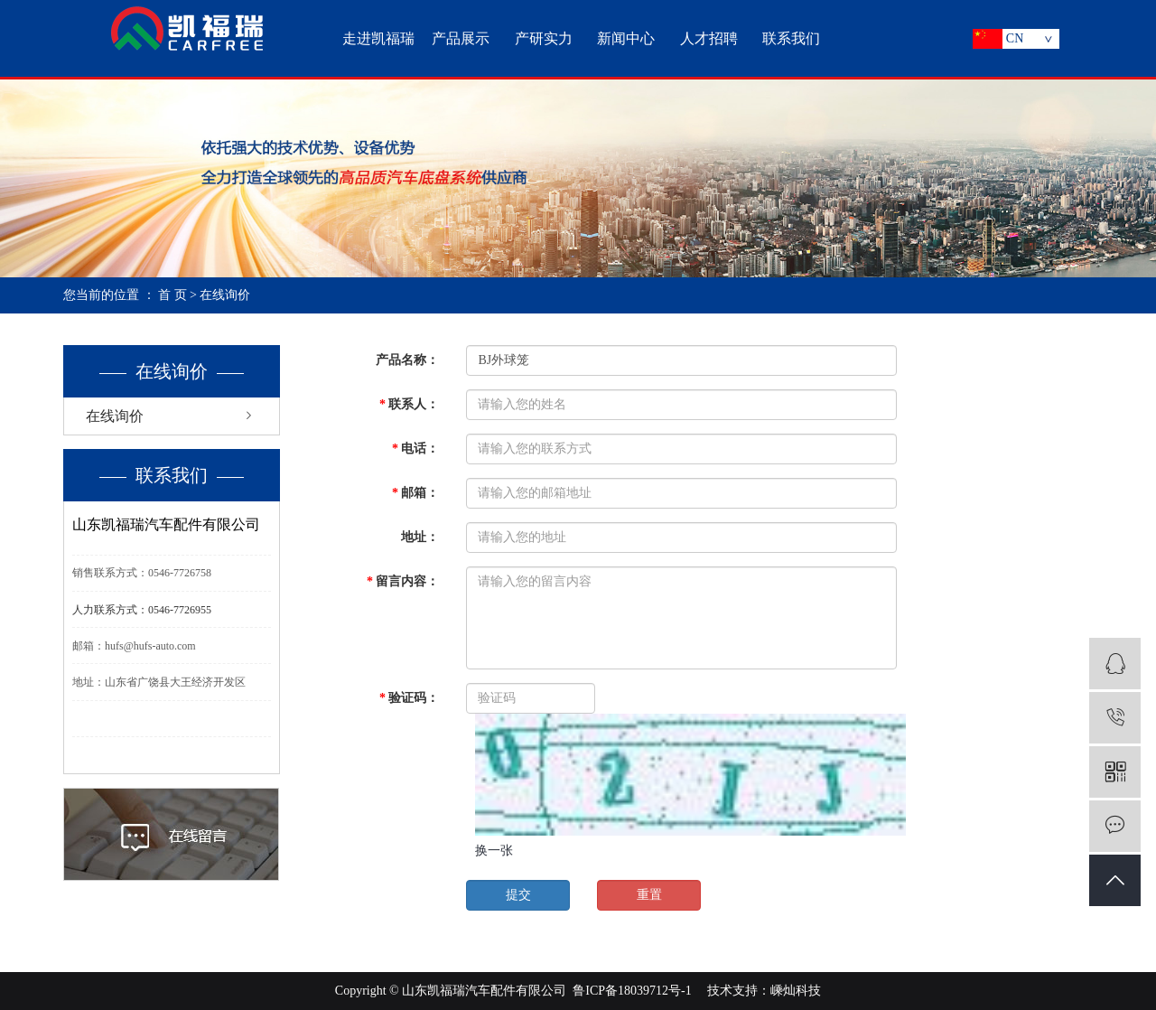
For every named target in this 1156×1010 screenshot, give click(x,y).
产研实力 (544, 38)
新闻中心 (626, 38)
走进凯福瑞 (378, 38)
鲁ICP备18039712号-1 (632, 990)
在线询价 (115, 416)
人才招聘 (709, 38)
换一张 (494, 850)
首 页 (172, 295)
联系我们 (791, 38)
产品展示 (460, 38)
